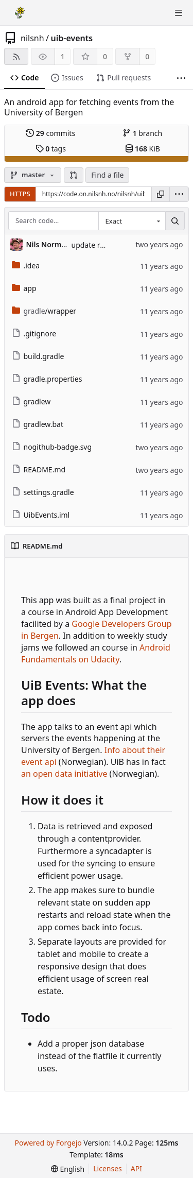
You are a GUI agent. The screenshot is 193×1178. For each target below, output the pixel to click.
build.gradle (38, 356)
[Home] (19, 13)
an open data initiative (64, 773)
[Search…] (175, 221)
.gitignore (34, 333)
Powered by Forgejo (47, 1143)
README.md (39, 469)
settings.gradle (43, 492)
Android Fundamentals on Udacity (95, 653)
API (136, 1168)
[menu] (179, 194)
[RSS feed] (16, 56)
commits (50, 133)
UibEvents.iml (41, 515)
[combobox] (131, 221)
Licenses (107, 1168)
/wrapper (44, 311)
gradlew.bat (38, 424)
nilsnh (32, 38)
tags (51, 148)
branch (142, 133)
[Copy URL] (160, 194)
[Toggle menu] (178, 13)
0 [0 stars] (105, 56)
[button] (73, 175)
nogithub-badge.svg (52, 447)
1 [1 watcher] (63, 56)
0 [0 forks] (147, 56)
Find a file (107, 175)
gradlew (31, 401)
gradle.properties (47, 379)
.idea (26, 265)
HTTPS (20, 193)
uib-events (72, 38)
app (24, 288)
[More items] (181, 78)
